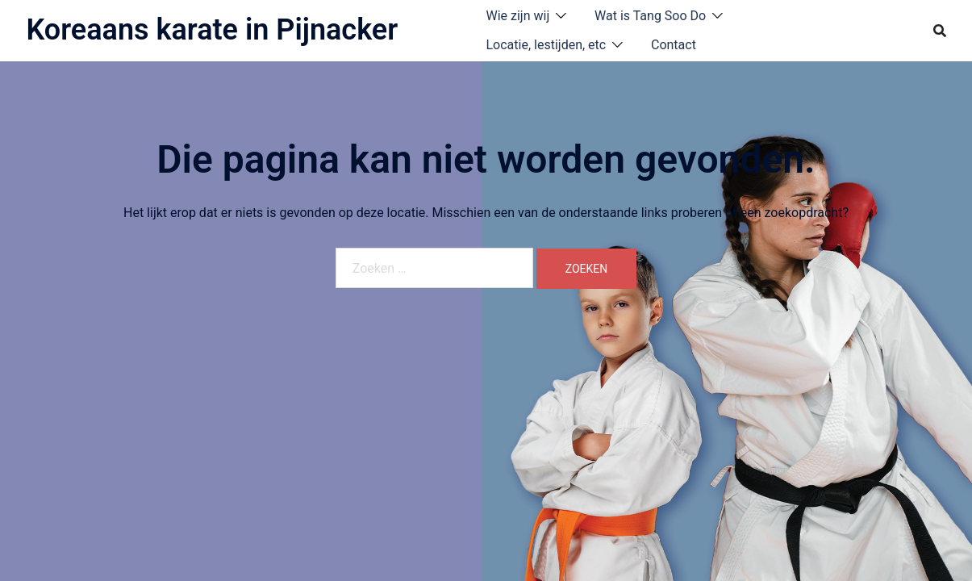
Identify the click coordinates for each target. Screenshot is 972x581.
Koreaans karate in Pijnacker (212, 30)
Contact (673, 44)
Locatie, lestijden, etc (546, 44)
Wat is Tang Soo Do (650, 15)
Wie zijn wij (518, 15)
